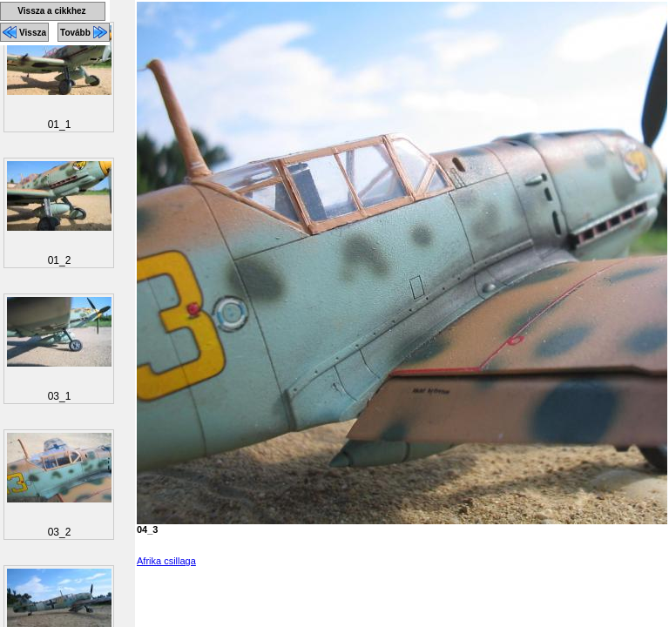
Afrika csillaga (166, 561)
